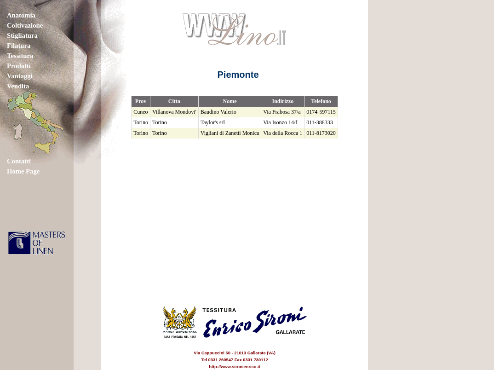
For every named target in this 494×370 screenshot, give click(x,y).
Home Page (23, 171)
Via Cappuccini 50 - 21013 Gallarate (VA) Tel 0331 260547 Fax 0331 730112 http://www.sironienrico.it (234, 353)
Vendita (18, 86)
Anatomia (21, 15)
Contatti (19, 161)
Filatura (18, 45)
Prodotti (19, 65)
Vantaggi (20, 76)
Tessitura (20, 55)
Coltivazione (25, 25)
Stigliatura (22, 35)
